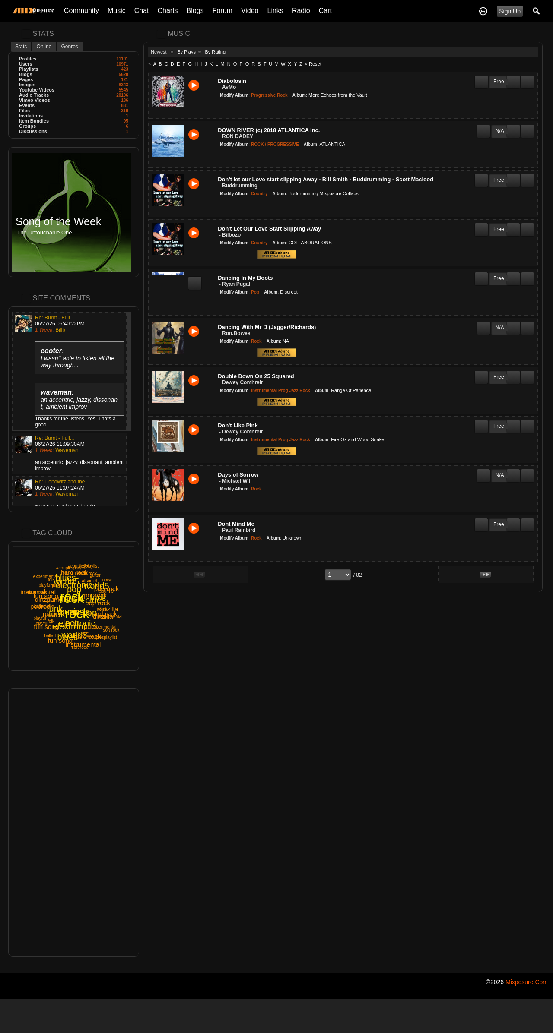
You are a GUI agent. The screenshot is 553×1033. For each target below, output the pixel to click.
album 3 (52, 615)
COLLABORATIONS (310, 242)
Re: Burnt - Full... (54, 318)
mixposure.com (526, 982)
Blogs (195, 10)
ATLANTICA (332, 144)
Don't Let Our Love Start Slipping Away (269, 228)
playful (39, 618)
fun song (46, 626)
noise (107, 580)
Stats (21, 47)
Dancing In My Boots (245, 278)
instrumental (83, 644)
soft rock (111, 630)
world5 (96, 586)
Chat (141, 10)
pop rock (97, 603)
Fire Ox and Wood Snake (357, 439)
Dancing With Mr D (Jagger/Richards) (267, 327)
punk (91, 626)
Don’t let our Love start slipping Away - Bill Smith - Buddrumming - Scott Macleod (325, 179)
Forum (222, 10)
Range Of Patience (351, 390)
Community (81, 10)
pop (74, 589)
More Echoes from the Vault (337, 95)
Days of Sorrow (238, 474)
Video (250, 10)
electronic (71, 626)
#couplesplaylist (71, 567)
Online (44, 47)
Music (117, 10)
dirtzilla (45, 599)
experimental (45, 576)
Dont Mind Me (236, 524)
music (72, 598)
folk (51, 579)
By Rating (215, 51)
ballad (50, 635)
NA (286, 341)
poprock (95, 595)
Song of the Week (58, 221)
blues (65, 577)
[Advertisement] (73, 822)
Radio (301, 10)
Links (275, 10)
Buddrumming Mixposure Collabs (324, 193)
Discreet (288, 291)
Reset (315, 63)
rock (77, 614)
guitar (56, 585)
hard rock (87, 636)
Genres (69, 47)
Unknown (292, 537)
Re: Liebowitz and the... (62, 482)
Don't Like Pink (237, 425)
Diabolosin (232, 81)
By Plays (186, 51)
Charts (167, 10)
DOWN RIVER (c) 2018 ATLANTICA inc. (269, 130)
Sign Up (510, 11)
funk (55, 608)
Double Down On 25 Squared (256, 376)
